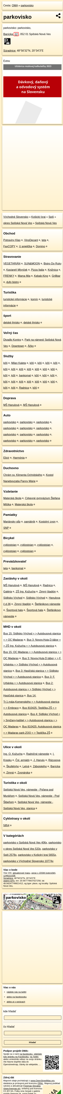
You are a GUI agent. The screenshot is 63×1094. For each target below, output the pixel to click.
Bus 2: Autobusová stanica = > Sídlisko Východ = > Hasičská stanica (29, 689)
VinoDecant (31, 240)
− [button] (8, 136)
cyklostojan (10, 544)
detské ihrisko (11, 322)
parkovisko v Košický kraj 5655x (37, 854)
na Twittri (34, 1056)
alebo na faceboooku (17, 997)
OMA (15, 5)
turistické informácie (15, 299)
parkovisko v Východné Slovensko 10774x (28, 861)
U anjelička (25, 246)
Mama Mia (24, 275)
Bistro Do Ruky (52, 263)
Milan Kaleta (18, 363)
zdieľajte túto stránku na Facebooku (22, 1055)
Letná (26, 766)
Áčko (31, 346)
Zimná (10, 772)
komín (34, 299)
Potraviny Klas (11, 240)
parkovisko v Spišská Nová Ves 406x (25, 842)
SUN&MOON (32, 263)
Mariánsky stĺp (11, 521)
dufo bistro (12, 282)
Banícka (11, 34)
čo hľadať (9, 1026)
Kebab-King (41, 275)
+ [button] (8, 131)
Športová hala (14, 610)
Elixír (6, 457)
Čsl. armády (22, 760)
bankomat (25, 375)
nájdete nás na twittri (16, 992)
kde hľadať (9, 1011)
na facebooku (26, 1054)
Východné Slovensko (15, 216)
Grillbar (56, 275)
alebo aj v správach (16, 1001)
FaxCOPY (9, 246)
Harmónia (19, 457)
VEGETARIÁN (11, 263)
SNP (6, 527)
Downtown (18, 346)
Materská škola (12, 498)
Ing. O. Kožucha (13, 753)
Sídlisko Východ (12, 597)
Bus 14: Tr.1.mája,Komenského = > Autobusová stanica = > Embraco (31, 701)
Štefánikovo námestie (47, 604)
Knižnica (53, 269)
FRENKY (8, 275)
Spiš (51, 216)
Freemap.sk (44, 205)
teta (44, 240)
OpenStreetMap (26, 205)
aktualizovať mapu (21, 873)
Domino (40, 246)
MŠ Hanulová (11, 405)
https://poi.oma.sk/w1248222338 (17, 207)
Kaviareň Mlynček (16, 269)
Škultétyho (12, 766)
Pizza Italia (37, 269)
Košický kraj (38, 216)
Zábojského (40, 766)
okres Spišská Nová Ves (17, 223)
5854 (6, 825)
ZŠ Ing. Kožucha (25, 591)
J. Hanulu (39, 760)
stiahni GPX (9, 880)
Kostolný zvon (47, 521)
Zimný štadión (47, 591)
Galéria (7, 591)
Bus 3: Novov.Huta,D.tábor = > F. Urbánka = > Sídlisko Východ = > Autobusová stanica (32, 664)
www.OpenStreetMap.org (42, 1080)
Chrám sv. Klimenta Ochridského (22, 475)
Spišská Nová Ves (46, 223)
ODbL (40, 1083)
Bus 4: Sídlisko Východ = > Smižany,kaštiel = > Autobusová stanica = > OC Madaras (31, 720)
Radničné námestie (37, 753)
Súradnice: (9, 50)
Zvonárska (24, 772)
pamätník (29, 521)
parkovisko (27, 5)
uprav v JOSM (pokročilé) (43, 873)
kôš (5, 363)
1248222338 (9, 875)
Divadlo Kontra (12, 339)
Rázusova (54, 760)
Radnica (24, 387)
